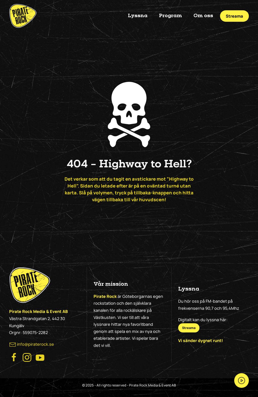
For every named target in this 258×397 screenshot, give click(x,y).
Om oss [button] (203, 15)
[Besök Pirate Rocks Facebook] (14, 357)
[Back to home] (23, 16)
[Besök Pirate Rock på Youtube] (40, 357)
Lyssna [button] (138, 15)
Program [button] (170, 15)
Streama (234, 16)
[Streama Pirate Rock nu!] (241, 380)
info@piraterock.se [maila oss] (35, 344)
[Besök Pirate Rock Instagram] (27, 357)
